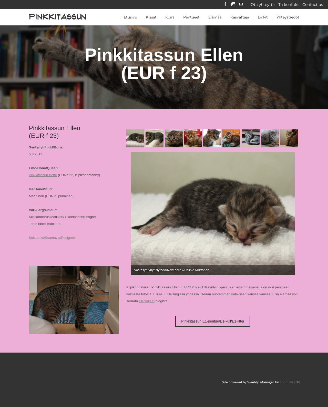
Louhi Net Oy (290, 382)
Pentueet (191, 17)
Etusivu (130, 17)
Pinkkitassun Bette (43, 175)
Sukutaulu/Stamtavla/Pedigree (52, 238)
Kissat (151, 17)
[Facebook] (225, 5)
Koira (170, 17)
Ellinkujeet (147, 302)
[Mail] (241, 5)
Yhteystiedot (287, 17)
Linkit (263, 17)
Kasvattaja (239, 17)
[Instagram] (233, 5)
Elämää (215, 17)
